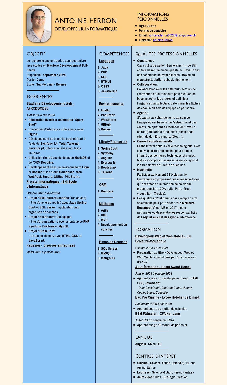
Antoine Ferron (162, 40)
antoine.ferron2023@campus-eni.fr (172, 35)
